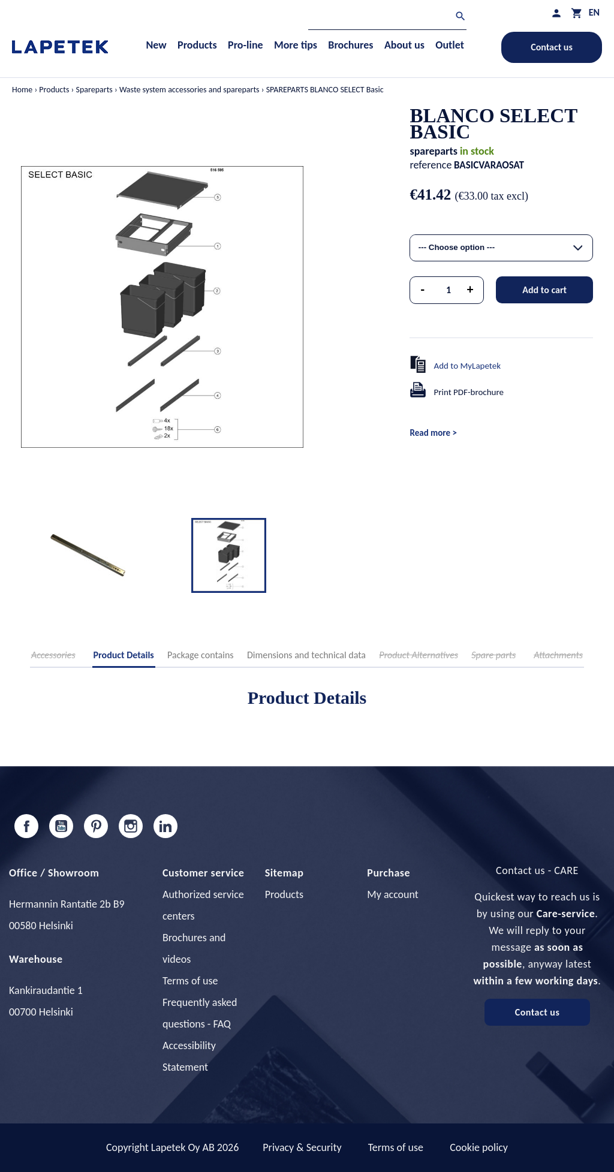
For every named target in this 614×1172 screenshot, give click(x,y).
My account (393, 894)
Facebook (26, 826)
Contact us (552, 47)
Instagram (131, 826)
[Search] (387, 17)
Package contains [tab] (200, 655)
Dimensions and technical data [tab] (306, 655)
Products (284, 894)
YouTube (61, 826)
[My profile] (556, 13)
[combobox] (501, 247)
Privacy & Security (302, 1147)
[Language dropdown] (594, 12)
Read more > (433, 432)
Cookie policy (479, 1147)
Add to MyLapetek (467, 365)
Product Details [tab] (124, 655)
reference (431, 165)
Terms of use (190, 980)
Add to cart (544, 290)
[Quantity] (448, 290)
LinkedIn (165, 826)
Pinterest (96, 826)
